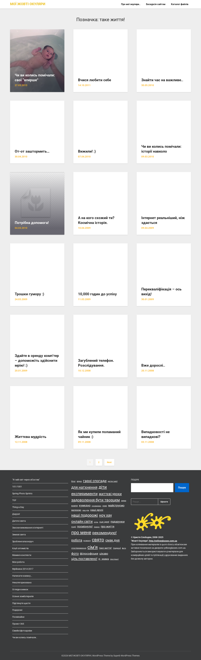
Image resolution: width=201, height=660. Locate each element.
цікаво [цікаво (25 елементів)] (103, 553)
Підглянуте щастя (21, 603)
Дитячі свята (19, 521)
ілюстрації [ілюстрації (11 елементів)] (114, 559)
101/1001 (17, 486)
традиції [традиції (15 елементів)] (117, 548)
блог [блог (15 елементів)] (73, 481)
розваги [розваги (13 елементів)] (87, 541)
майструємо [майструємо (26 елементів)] (116, 505)
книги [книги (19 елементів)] (74, 505)
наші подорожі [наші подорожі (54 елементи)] (84, 515)
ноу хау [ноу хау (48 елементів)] (105, 515)
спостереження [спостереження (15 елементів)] (78, 548)
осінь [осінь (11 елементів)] (96, 522)
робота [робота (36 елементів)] (76, 540)
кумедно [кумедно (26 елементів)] (84, 505)
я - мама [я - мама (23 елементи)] (103, 558)
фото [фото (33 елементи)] (75, 553)
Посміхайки (18, 617)
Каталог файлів (179, 4)
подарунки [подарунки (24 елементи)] (118, 521)
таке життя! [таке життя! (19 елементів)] (105, 548)
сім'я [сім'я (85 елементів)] (92, 547)
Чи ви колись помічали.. (24, 637)
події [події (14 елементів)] (73, 527)
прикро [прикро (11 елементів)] (97, 527)
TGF (14, 500)
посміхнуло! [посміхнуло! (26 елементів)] (85, 526)
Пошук (135, 479)
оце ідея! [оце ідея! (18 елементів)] (104, 521)
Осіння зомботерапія (23, 596)
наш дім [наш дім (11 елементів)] (85, 510)
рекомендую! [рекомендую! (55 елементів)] (104, 532)
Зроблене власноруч (22, 541)
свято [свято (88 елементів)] (98, 539)
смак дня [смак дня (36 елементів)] (112, 540)
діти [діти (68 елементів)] (103, 487)
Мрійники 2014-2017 (22, 569)
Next (109, 462)
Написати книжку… (22, 576)
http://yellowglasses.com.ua (163, 541)
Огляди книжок (20, 589)
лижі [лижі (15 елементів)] (104, 506)
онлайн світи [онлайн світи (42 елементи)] (82, 521)
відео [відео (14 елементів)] (79, 481)
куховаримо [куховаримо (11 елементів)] (96, 506)
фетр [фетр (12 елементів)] (124, 548)
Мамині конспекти (21, 555)
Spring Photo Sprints (22, 493)
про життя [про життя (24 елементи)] (107, 526)
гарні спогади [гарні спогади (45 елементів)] (94, 481)
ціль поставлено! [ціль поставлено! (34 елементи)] (84, 559)
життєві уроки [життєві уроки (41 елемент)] (110, 494)
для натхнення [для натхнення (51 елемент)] (84, 487)
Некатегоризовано (22, 582)
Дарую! (16, 514)
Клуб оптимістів (20, 548)
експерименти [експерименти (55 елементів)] (84, 493)
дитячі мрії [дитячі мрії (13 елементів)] (112, 481)
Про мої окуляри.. (130, 4)
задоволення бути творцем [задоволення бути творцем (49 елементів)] (95, 500)
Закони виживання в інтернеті (27, 527)
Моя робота (18, 562)
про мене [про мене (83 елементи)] (81, 532)
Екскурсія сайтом (155, 4)
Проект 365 (18, 624)
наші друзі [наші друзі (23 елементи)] (96, 510)
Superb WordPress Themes (126, 655)
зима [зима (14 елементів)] (123, 500)
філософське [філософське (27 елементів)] (89, 553)
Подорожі (17, 610)
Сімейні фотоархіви (22, 630)
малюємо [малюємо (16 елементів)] (76, 510)
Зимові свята (19, 534)
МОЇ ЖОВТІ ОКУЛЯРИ (27, 4)
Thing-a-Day (18, 507)
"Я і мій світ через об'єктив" (26, 479)
